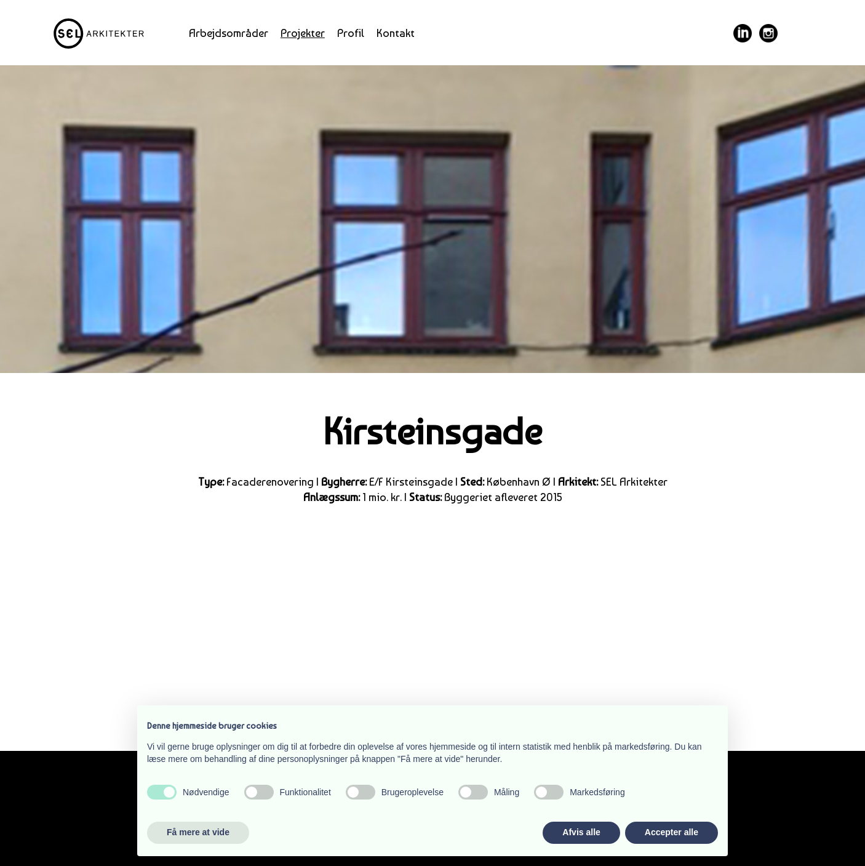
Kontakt (396, 32)
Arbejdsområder (228, 32)
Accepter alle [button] (671, 832)
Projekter (303, 32)
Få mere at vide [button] (198, 832)
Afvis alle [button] (581, 832)
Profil (350, 32)
